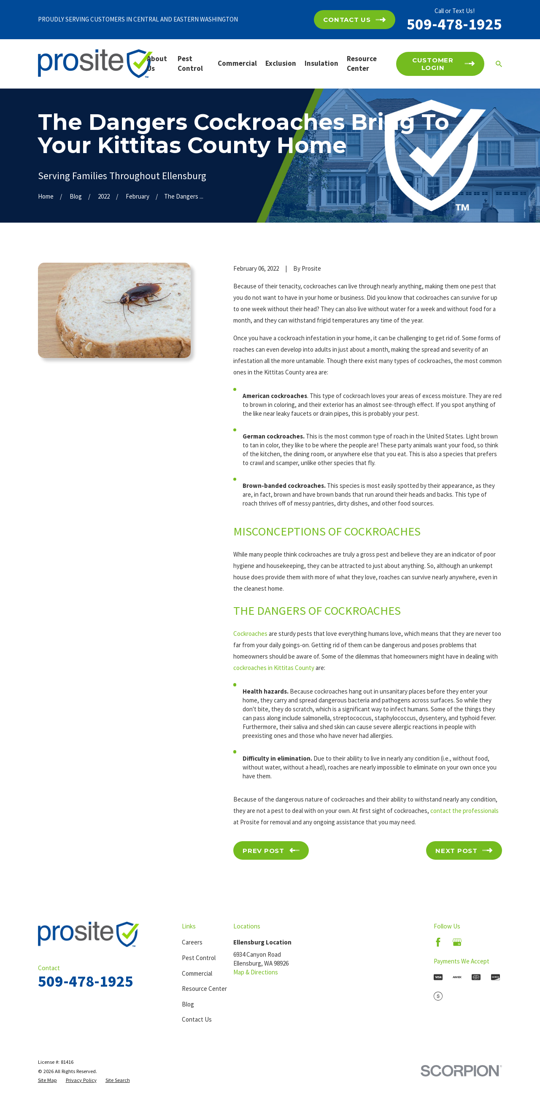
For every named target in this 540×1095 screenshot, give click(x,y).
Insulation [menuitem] (321, 63)
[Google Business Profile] (457, 942)
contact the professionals (464, 811)
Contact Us (197, 1019)
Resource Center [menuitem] (362, 63)
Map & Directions (255, 972)
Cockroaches (250, 634)
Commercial (197, 973)
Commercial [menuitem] (237, 63)
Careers (192, 942)
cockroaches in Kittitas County (273, 668)
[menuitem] (47, 1080)
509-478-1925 (454, 24)
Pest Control (199, 958)
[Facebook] (438, 942)
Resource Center (204, 989)
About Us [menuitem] (157, 63)
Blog (188, 1004)
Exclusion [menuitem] (280, 63)
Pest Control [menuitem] (190, 63)
